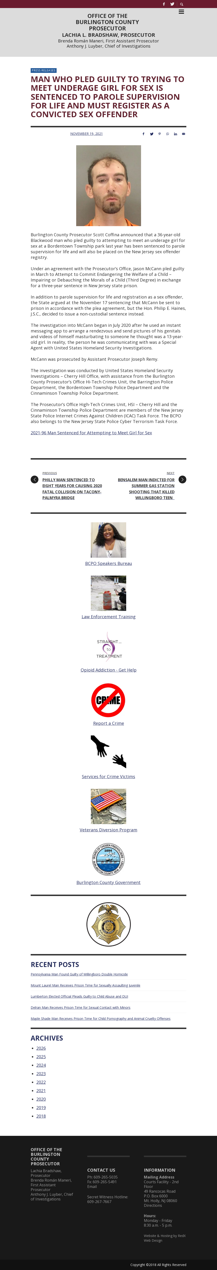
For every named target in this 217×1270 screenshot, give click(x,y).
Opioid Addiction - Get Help (109, 670)
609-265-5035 (106, 1177)
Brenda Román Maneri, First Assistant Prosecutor (108, 41)
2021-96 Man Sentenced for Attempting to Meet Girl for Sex (91, 433)
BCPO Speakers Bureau (108, 563)
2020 (41, 1099)
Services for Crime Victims (108, 776)
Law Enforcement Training (109, 616)
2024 (41, 1065)
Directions (153, 1205)
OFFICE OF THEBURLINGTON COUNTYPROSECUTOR (107, 22)
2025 (41, 1056)
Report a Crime (108, 723)
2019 (41, 1107)
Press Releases (43, 70)
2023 (41, 1073)
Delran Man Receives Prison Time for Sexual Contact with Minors (80, 1007)
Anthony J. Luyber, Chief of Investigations (108, 46)
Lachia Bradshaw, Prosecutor (46, 1173)
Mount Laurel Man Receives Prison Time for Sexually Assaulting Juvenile (85, 985)
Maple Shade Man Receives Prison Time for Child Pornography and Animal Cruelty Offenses (101, 1018)
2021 (41, 1090)
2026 (41, 1048)
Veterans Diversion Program (108, 830)
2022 (41, 1082)
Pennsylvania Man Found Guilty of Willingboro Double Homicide (79, 974)
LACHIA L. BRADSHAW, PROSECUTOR (108, 34)
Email (92, 1186)
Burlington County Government (108, 882)
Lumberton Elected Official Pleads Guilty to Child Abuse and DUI (79, 996)
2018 (41, 1116)
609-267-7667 (99, 1201)
